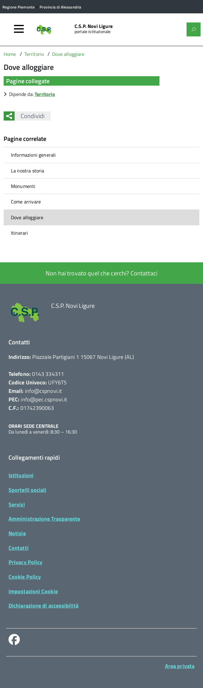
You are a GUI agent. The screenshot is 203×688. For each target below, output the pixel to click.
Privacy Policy (25, 562)
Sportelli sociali (28, 490)
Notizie (17, 533)
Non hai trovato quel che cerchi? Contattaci (101, 273)
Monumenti (23, 186)
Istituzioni (21, 475)
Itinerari (19, 233)
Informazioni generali (33, 154)
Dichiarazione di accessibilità (44, 605)
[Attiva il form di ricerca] (194, 29)
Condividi (29, 116)
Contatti (19, 548)
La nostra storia (27, 170)
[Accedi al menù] (19, 29)
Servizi (17, 504)
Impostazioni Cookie (33, 591)
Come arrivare (26, 201)
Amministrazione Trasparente (44, 519)
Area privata (179, 666)
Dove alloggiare (27, 217)
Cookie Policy (25, 577)
